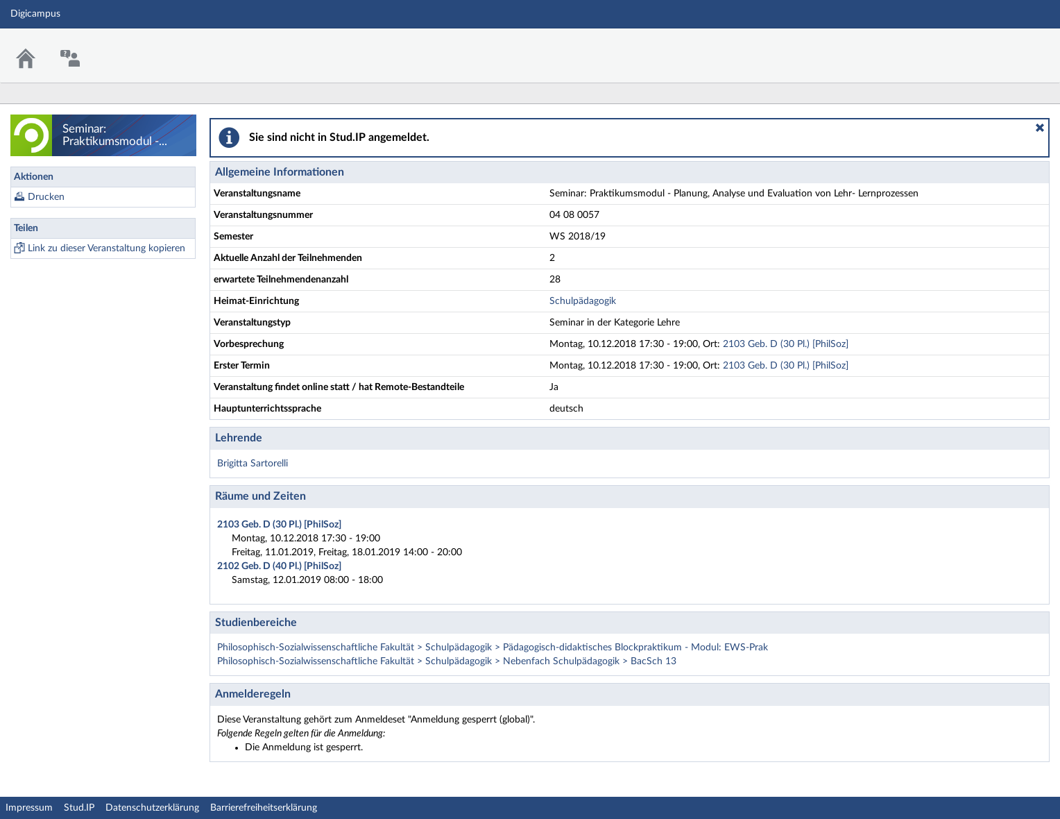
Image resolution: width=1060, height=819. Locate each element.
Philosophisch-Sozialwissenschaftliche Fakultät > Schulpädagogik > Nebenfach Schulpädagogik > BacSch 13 (446, 661)
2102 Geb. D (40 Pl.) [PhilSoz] (279, 566)
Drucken (46, 197)
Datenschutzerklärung (152, 808)
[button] (1039, 127)
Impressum (29, 808)
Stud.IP (79, 808)
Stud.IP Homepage (1006, 47)
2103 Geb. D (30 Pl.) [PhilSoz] (785, 344)
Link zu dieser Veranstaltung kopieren (106, 248)
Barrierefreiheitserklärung (263, 808)
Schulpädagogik (582, 301)
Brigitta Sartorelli (252, 463)
